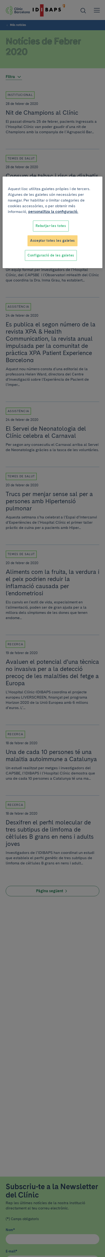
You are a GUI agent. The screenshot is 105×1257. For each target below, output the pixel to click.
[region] (52, 222)
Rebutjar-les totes (51, 226)
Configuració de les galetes (50, 255)
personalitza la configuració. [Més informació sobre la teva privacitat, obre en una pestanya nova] (53, 211)
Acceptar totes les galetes (52, 240)
